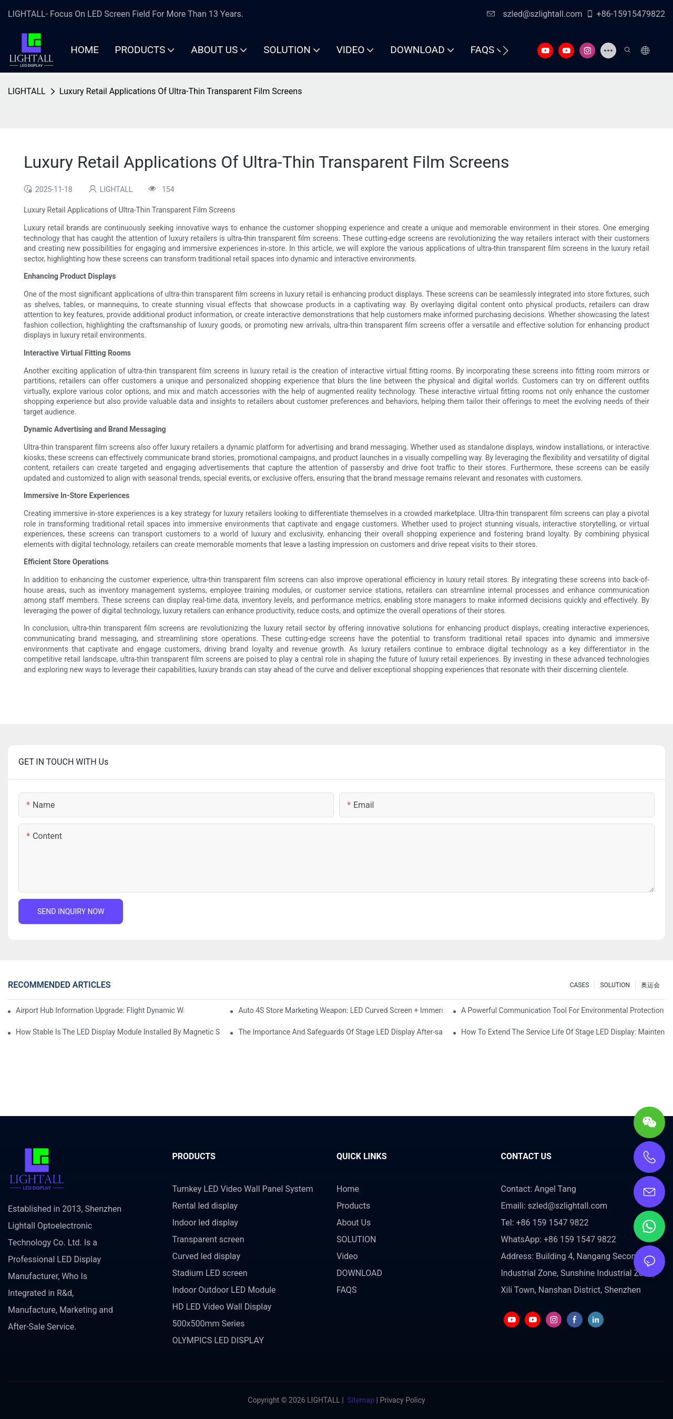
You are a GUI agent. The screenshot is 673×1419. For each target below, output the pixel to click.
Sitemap (360, 1400)
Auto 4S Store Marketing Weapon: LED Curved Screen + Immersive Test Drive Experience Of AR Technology (340, 1010)
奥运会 (650, 985)
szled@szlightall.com (534, 14)
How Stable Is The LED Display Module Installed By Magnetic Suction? (118, 1032)
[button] (505, 50)
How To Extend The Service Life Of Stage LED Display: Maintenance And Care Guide (563, 1032)
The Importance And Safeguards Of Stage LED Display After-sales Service (340, 1032)
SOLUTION (615, 985)
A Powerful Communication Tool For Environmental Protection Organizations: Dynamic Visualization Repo (563, 1010)
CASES (579, 985)
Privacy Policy (402, 1400)
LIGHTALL (27, 91)
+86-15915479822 (625, 14)
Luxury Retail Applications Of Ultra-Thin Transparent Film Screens (180, 91)
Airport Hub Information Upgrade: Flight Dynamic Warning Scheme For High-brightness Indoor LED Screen (100, 1010)
